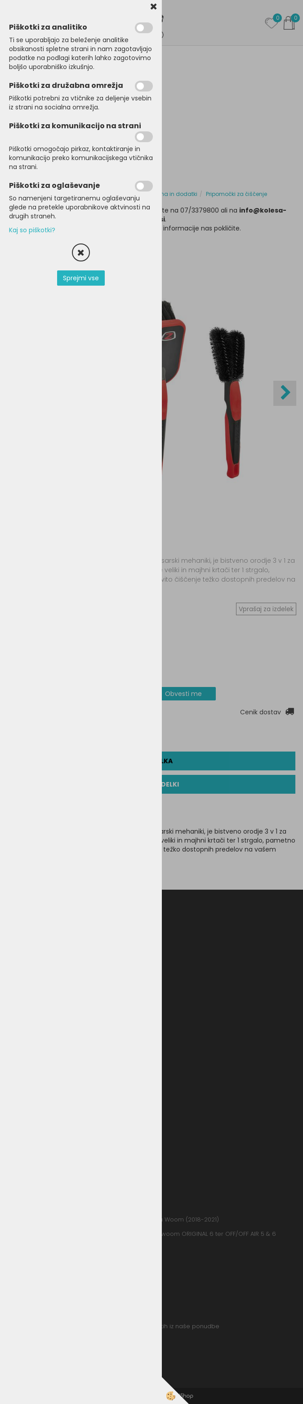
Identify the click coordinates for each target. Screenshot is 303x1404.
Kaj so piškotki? (32, 230)
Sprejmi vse (81, 278)
